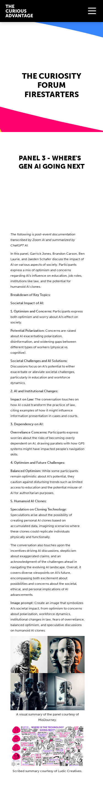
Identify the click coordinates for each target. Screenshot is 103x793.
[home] (18, 11)
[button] (92, 11)
